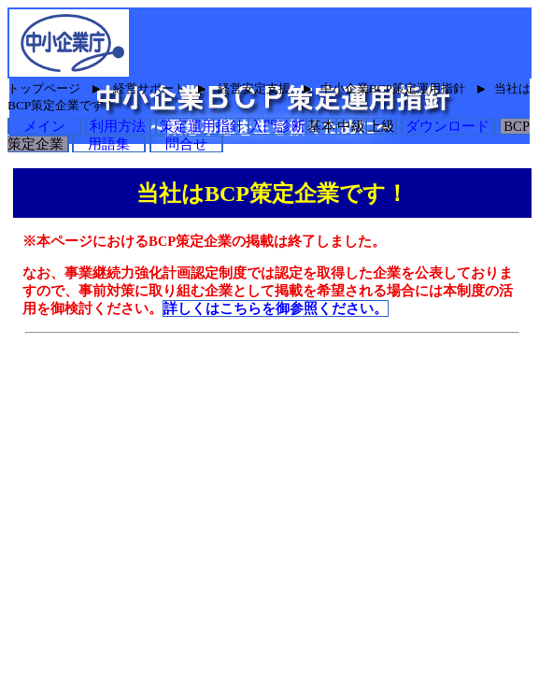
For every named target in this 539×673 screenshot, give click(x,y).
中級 (351, 126)
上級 (381, 126)
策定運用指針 (202, 126)
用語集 (109, 143)
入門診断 (277, 126)
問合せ (186, 143)
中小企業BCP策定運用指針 (392, 88)
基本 (321, 126)
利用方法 (118, 126)
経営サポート (149, 88)
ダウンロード (448, 126)
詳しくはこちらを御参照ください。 (275, 308)
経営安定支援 (254, 88)
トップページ (43, 88)
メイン (44, 126)
